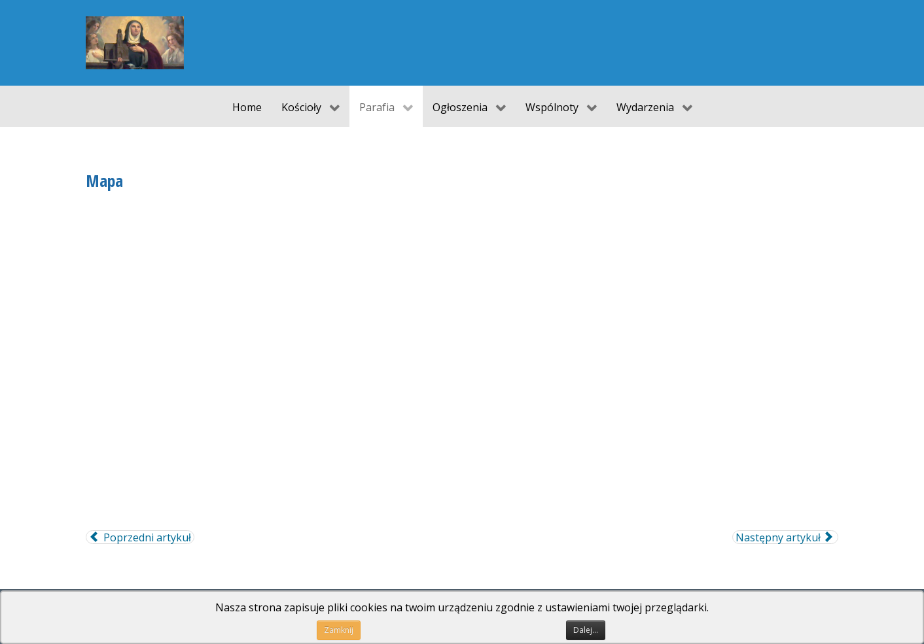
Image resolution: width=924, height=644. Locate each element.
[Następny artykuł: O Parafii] (785, 537)
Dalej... (585, 630)
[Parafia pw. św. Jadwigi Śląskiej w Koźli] (135, 42)
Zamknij (338, 630)
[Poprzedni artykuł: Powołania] (140, 537)
